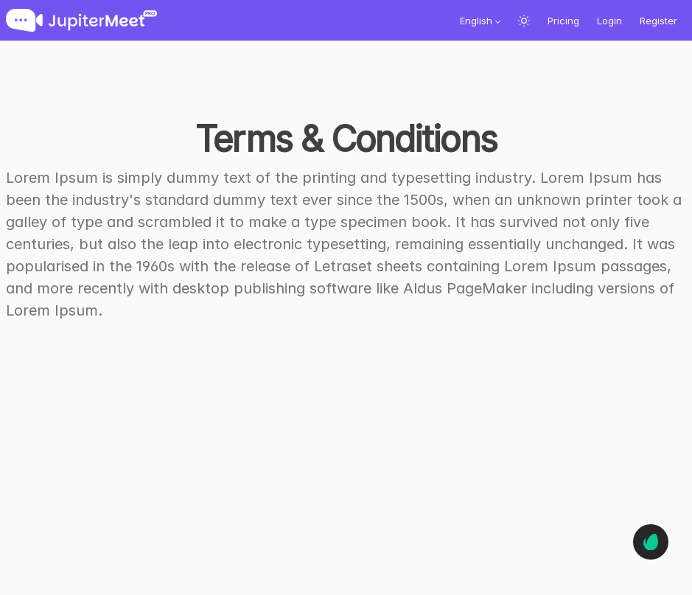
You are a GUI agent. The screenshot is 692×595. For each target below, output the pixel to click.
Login (609, 21)
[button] (480, 20)
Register (658, 21)
